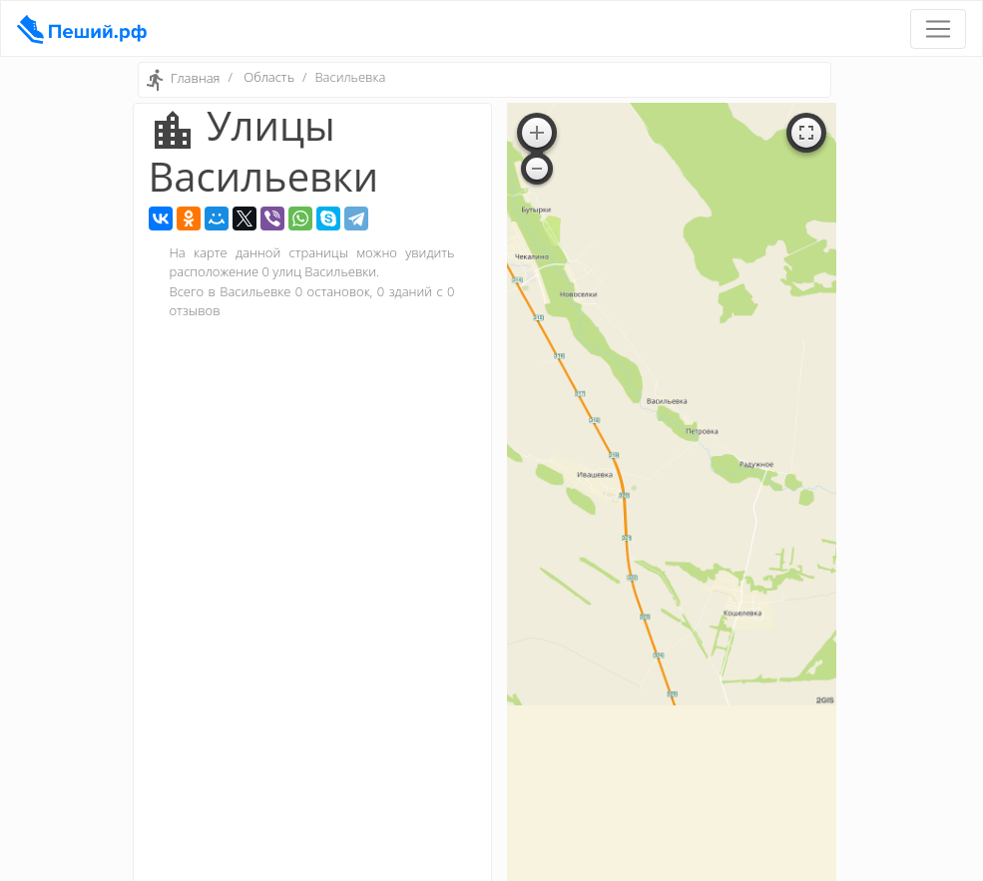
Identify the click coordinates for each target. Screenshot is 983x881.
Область (269, 77)
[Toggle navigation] (938, 29)
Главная (196, 79)
